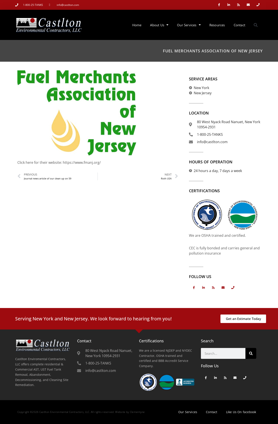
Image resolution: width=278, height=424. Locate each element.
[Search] (250, 353)
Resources (217, 25)
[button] (255, 24)
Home (137, 25)
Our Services (189, 25)
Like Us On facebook (241, 412)
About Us (159, 25)
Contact (239, 25)
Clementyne (137, 412)
